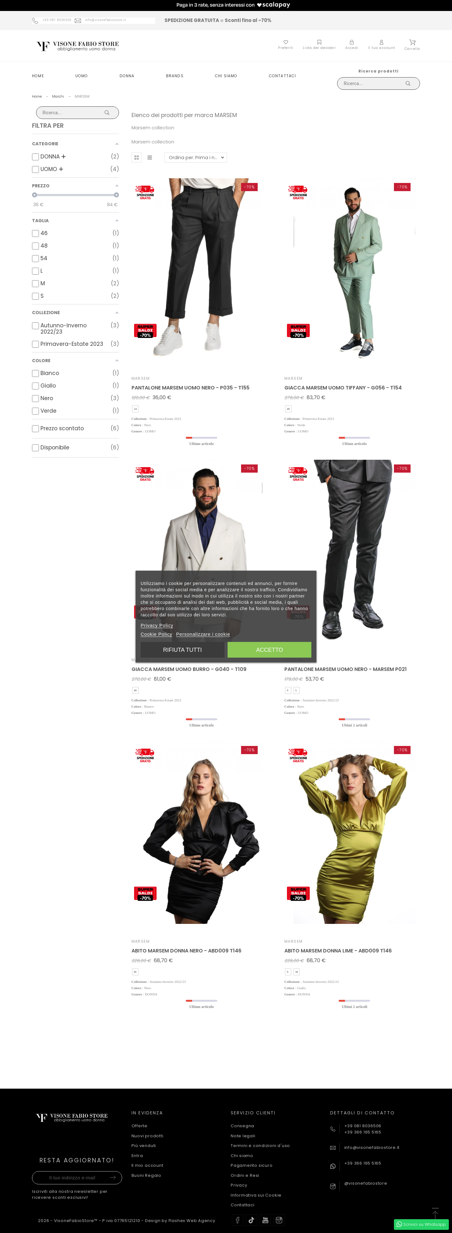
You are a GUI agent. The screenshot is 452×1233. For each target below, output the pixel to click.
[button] (137, 158)
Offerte (140, 1126)
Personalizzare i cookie (203, 633)
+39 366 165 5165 (362, 1163)
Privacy (239, 1185)
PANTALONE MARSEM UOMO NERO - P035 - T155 (191, 387)
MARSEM (141, 378)
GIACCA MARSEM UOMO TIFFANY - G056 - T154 (343, 387)
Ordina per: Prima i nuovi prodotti (198, 157)
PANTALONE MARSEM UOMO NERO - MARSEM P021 (345, 669)
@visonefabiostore (365, 1183)
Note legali (243, 1136)
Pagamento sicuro (251, 1165)
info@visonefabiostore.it (372, 1147)
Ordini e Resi (245, 1175)
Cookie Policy (156, 633)
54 (135, 408)
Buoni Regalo (146, 1175)
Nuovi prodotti (148, 1136)
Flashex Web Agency (192, 1221)
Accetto (269, 649)
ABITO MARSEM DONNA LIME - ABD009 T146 (338, 950)
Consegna (242, 1126)
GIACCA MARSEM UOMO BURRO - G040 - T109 (189, 669)
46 (135, 690)
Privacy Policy (157, 625)
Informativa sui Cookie (256, 1195)
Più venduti (144, 1146)
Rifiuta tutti (182, 649)
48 (288, 408)
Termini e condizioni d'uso (260, 1146)
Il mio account (148, 1165)
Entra (137, 1156)
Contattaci (243, 1205)
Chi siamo (242, 1156)
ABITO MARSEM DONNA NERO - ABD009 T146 (186, 950)
